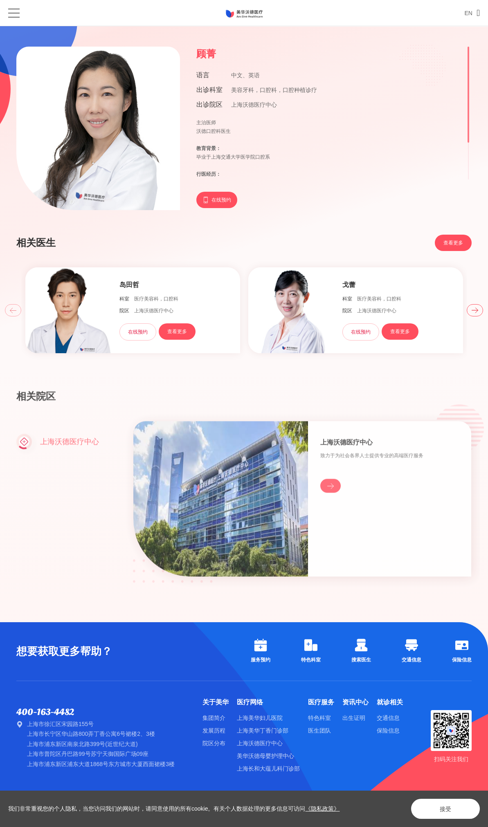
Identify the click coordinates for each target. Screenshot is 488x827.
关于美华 (215, 702)
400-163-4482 (45, 712)
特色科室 (319, 718)
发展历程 (213, 730)
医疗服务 (321, 702)
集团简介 (213, 718)
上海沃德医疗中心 (260, 743)
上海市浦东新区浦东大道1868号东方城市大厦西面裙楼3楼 (101, 764)
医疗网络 (250, 702)
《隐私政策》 (322, 808)
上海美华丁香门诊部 (262, 730)
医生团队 (319, 730)
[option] (132, 311)
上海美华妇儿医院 (260, 718)
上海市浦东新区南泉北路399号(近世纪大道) (82, 744)
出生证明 (353, 718)
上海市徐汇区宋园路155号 (60, 724)
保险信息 (388, 730)
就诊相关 (390, 702)
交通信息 (388, 718)
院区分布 (213, 743)
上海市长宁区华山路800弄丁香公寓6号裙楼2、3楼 (91, 734)
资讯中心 (355, 702)
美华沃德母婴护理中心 (265, 756)
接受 (445, 809)
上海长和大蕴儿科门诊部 (268, 768)
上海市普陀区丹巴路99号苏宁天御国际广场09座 (87, 754)
